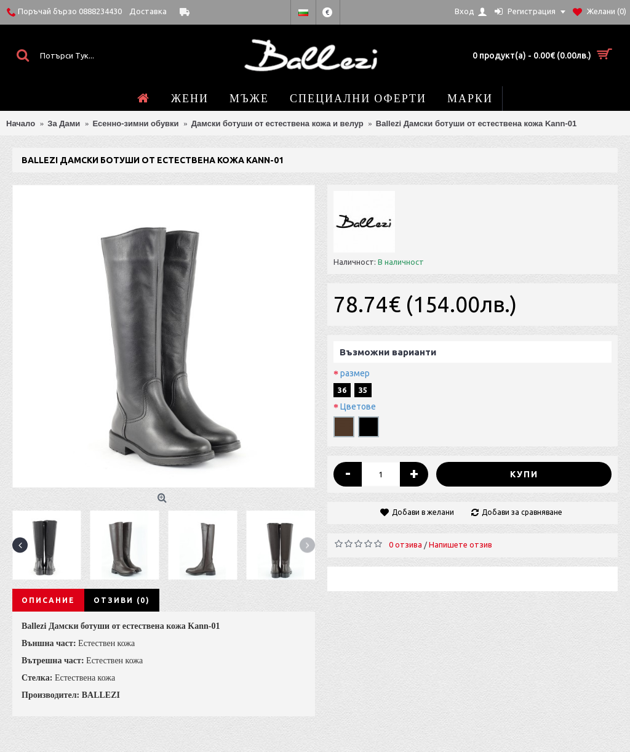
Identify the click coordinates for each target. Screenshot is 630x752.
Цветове (358, 406)
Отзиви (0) (122, 600)
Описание (48, 600)
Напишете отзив (460, 544)
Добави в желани (423, 512)
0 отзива (405, 544)
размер (355, 373)
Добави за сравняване (522, 512)
